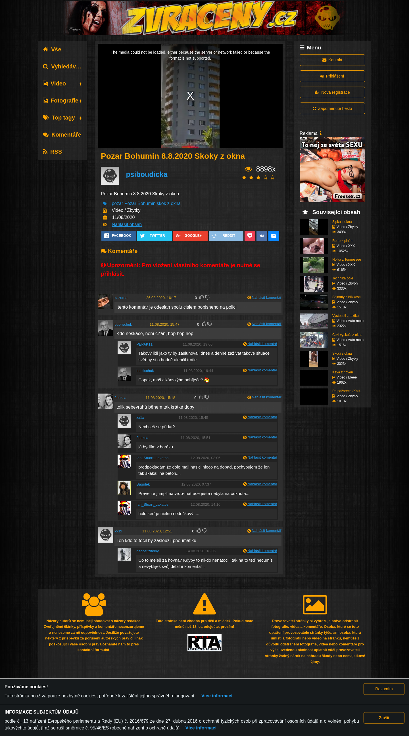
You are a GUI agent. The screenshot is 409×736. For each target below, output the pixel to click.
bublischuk (123, 324)
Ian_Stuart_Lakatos (152, 458)
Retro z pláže (342, 241)
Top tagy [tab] (59, 117)
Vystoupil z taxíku (345, 316)
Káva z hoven (342, 372)
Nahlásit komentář (266, 297)
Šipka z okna (342, 222)
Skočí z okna (342, 354)
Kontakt (332, 60)
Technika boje (342, 278)
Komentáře (62, 134)
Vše (52, 49)
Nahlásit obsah (127, 224)
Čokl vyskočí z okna (347, 335)
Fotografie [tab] (60, 100)
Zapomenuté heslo (332, 108)
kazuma (121, 298)
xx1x (140, 417)
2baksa (120, 398)
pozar (117, 203)
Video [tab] (54, 83)
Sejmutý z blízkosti (346, 297)
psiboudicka (146, 174)
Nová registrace (332, 92)
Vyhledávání (63, 66)
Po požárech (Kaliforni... (350, 391)
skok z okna (169, 203)
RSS (52, 152)
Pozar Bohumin (139, 203)
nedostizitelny (147, 551)
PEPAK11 (144, 344)
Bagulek (143, 484)
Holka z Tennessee (346, 260)
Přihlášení (332, 76)
